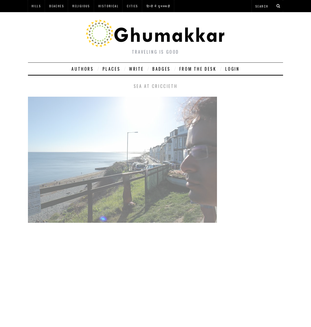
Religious (81, 6)
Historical (108, 6)
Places (112, 69)
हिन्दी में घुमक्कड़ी (158, 6)
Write (136, 69)
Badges (161, 69)
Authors (82, 69)
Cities (132, 6)
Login (232, 69)
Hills (36, 6)
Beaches (56, 6)
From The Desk (197, 69)
